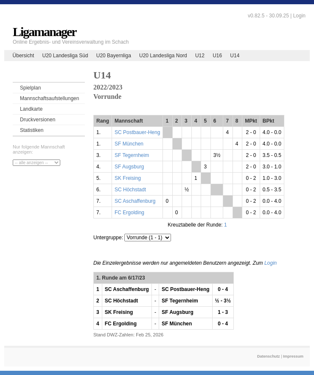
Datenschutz (268, 356)
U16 (217, 56)
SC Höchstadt (130, 190)
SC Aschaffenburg (135, 201)
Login (299, 16)
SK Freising (128, 178)
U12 (200, 56)
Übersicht (23, 56)
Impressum (293, 356)
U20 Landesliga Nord (163, 56)
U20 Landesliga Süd (65, 56)
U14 (234, 56)
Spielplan (30, 88)
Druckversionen (37, 120)
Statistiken (31, 130)
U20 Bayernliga (113, 56)
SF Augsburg (129, 167)
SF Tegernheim (132, 155)
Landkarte (31, 109)
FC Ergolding (129, 212)
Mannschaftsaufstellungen (49, 98)
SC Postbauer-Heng (137, 132)
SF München (129, 144)
